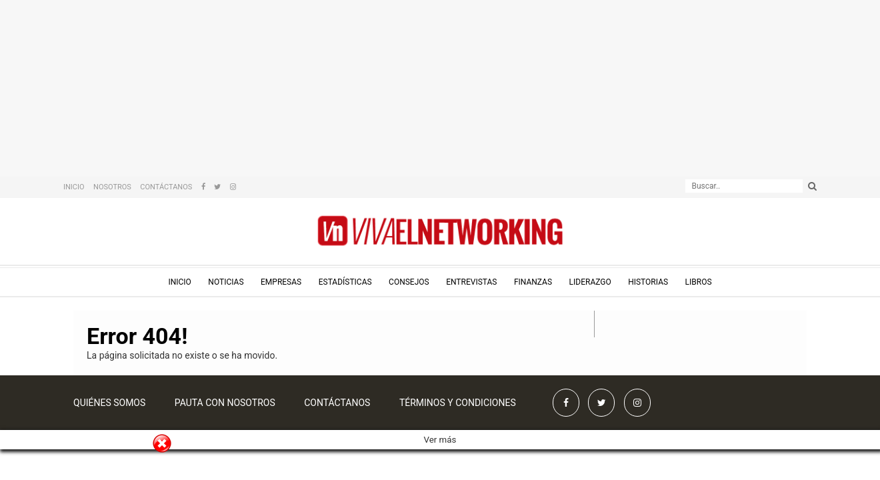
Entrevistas (471, 282)
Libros (698, 282)
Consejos (409, 282)
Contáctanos (166, 187)
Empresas (281, 282)
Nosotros (112, 187)
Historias (648, 282)
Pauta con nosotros (225, 402)
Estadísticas (345, 282)
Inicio (74, 187)
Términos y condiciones (457, 402)
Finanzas (533, 282)
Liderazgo (590, 282)
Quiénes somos (109, 402)
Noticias (225, 282)
